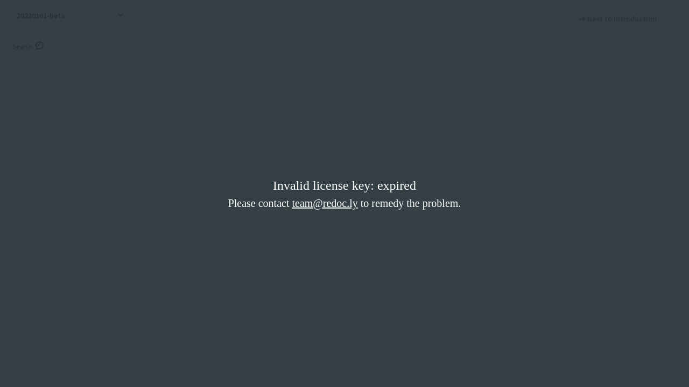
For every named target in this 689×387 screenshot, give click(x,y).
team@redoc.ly (324, 203)
